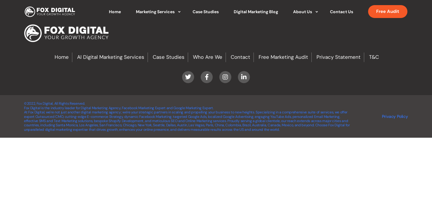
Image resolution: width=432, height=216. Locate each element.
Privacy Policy (395, 116)
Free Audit (387, 11)
